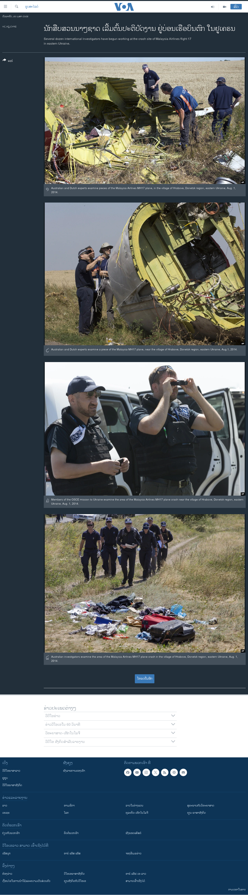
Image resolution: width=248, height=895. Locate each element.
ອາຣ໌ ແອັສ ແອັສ (72, 853)
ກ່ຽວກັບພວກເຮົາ (11, 833)
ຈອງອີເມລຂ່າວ (133, 853)
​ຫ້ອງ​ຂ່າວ (7, 874)
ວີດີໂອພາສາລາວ (11, 771)
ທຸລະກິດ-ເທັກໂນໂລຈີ (137, 813)
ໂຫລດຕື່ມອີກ (144, 678)
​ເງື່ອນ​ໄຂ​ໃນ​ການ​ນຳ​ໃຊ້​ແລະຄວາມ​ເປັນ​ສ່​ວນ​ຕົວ (26, 881)
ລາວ (4, 806)
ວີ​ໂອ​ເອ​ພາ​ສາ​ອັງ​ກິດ (74, 874)
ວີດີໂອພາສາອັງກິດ (12, 785)
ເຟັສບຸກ (6, 853)
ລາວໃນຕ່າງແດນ (134, 806)
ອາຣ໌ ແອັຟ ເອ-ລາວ (136, 874)
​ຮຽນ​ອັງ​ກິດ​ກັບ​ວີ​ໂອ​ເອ (75, 881)
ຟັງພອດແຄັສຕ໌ (133, 833)
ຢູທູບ (5, 778)
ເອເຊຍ (6, 813)
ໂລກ (66, 813)
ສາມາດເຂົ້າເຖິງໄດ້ (135, 881)
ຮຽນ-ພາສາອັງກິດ (196, 813)
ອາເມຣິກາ (69, 806)
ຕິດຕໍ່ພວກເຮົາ (71, 833)
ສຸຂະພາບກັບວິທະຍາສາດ (200, 806)
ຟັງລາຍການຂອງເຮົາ (74, 771)
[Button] (8, 61)
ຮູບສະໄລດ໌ (31, 6)
